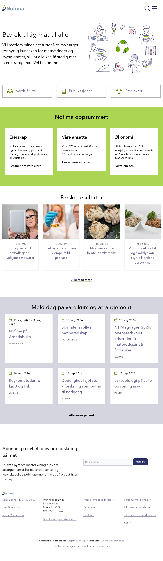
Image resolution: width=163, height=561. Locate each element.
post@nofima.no (11, 507)
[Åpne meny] (131, 9)
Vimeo (93, 546)
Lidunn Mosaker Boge (113, 541)
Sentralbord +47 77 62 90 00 (18, 500)
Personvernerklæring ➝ (137, 500)
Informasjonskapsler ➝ (137, 507)
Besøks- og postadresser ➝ (60, 519)
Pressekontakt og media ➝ (98, 500)
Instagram (71, 546)
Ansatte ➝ (89, 507)
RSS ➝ (127, 523)
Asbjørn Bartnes (75, 541)
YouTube (103, 546)
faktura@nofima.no (13, 515)
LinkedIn (59, 546)
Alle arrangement (81, 415)
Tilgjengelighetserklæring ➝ (140, 515)
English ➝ (88, 515)
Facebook (83, 546)
